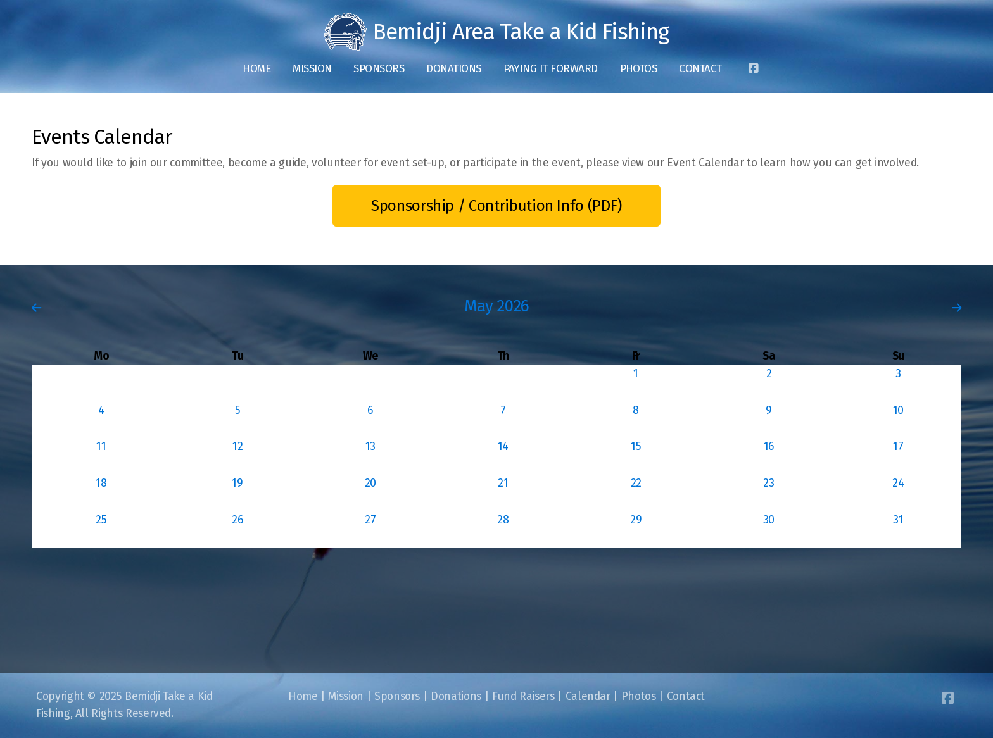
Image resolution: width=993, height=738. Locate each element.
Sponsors (397, 696)
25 (101, 520)
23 (768, 483)
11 (101, 446)
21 (503, 483)
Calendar (588, 696)
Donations (456, 696)
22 (636, 483)
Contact (686, 696)
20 (370, 483)
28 (503, 520)
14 (503, 446)
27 (370, 520)
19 (237, 483)
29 (636, 520)
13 (370, 446)
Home (303, 696)
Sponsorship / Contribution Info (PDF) (496, 206)
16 (769, 446)
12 (237, 446)
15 (636, 446)
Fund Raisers (523, 696)
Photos (638, 696)
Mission (346, 696)
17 (898, 446)
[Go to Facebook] (753, 68)
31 (898, 520)
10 (898, 410)
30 (769, 520)
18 (101, 483)
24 (898, 483)
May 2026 (496, 306)
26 (237, 520)
